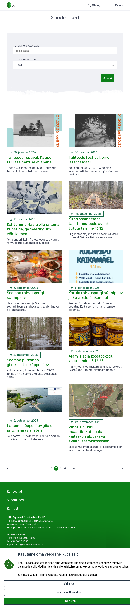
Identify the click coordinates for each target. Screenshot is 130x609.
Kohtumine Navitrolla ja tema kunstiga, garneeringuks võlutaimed (33, 229)
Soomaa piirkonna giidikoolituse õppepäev (28, 362)
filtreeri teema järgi (24, 59)
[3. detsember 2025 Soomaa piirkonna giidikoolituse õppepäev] (24, 355)
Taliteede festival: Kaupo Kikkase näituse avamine (29, 160)
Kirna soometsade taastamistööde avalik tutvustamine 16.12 (89, 224)
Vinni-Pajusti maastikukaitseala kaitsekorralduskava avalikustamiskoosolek (89, 434)
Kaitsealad (14, 491)
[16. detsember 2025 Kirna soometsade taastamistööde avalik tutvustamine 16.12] (86, 213)
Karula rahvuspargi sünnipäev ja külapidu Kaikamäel (96, 295)
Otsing (96, 5)
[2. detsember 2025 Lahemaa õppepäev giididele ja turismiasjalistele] (24, 420)
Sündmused (15, 500)
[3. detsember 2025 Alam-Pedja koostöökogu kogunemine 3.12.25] (85, 351)
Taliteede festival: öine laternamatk (89, 160)
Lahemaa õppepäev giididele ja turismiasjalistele (32, 428)
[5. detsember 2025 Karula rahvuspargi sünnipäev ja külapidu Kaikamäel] (85, 288)
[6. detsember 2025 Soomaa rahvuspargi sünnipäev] (24, 288)
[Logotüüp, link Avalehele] (11, 5)
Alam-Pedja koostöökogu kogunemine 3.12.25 (91, 358)
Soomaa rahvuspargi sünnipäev (25, 295)
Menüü (116, 5)
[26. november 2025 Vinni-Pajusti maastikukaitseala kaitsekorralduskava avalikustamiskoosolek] (86, 422)
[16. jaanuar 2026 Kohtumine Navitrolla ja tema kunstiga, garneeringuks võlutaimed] (22, 219)
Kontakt (12, 509)
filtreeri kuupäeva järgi (26, 46)
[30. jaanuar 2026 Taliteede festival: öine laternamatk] (84, 152)
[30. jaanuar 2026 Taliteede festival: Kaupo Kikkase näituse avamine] (22, 152)
